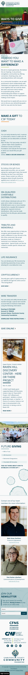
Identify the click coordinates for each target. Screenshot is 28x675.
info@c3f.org (7, 642)
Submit (24, 613)
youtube (16, 646)
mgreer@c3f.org (14, 542)
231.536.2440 (7, 641)
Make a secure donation (15, 155)
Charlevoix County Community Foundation (10, 3)
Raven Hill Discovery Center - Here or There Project (12, 373)
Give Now (4, 286)
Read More (7, 411)
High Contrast (5, 673)
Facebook (8, 646)
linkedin (20, 646)
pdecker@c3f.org (14, 581)
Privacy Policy (19, 670)
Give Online (7, 328)
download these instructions (12, 319)
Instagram (12, 646)
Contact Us (6, 639)
